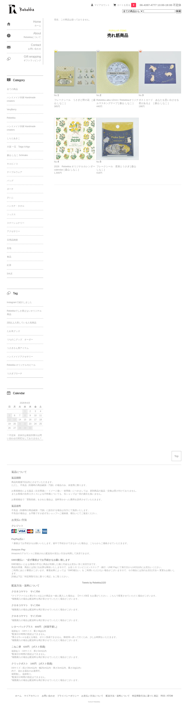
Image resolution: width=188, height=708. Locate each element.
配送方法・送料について (118, 696)
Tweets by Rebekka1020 (94, 582)
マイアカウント (102, 5)
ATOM (170, 696)
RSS (163, 696)
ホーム (18, 696)
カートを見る (126, 5)
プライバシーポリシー (68, 696)
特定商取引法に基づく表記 (145, 696)
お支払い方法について (92, 696)
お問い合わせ (48, 696)
